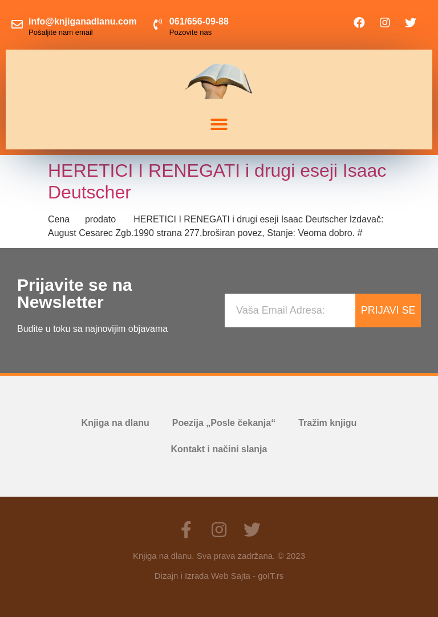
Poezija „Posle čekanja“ (223, 423)
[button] (219, 124)
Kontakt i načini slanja (219, 449)
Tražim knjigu (327, 423)
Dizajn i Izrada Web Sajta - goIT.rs (219, 576)
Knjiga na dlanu (115, 423)
